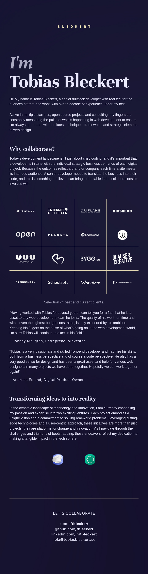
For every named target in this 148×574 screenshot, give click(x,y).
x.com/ (74, 524)
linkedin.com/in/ (74, 534)
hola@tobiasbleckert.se (74, 539)
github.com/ (74, 529)
